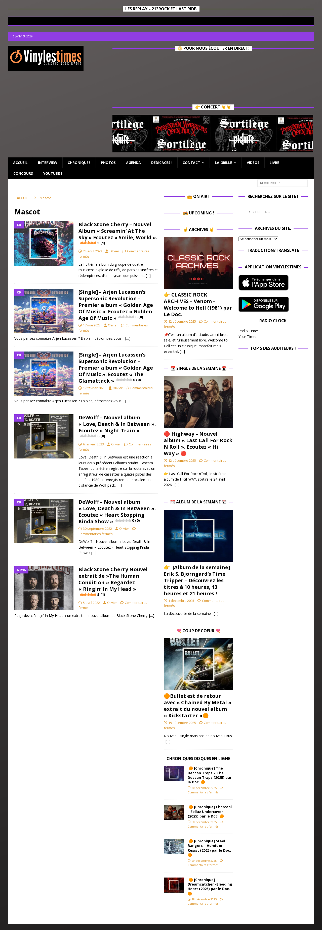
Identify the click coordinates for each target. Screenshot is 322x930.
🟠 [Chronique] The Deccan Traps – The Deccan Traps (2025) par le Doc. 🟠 (209, 775)
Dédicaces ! (161, 162)
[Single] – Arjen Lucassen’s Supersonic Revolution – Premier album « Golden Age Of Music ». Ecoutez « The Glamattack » (115, 367)
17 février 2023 (94, 388)
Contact (191, 162)
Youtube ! (52, 173)
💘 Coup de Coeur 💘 (198, 630)
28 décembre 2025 (204, 899)
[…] (148, 275)
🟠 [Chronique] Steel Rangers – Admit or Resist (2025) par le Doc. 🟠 (209, 848)
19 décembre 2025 (182, 722)
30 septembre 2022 (97, 528)
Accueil (20, 162)
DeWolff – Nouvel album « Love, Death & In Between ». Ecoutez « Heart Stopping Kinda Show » (117, 511)
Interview (47, 162)
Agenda (133, 162)
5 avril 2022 (91, 602)
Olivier (114, 251)
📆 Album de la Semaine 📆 (198, 502)
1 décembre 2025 (181, 600)
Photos (108, 162)
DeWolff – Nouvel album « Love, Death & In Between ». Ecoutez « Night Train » (117, 426)
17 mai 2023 (92, 325)
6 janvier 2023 (93, 444)
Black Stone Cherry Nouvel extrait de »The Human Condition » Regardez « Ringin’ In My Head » (113, 581)
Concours (23, 173)
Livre (274, 162)
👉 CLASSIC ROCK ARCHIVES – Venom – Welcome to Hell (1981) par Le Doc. (198, 304)
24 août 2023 (92, 251)
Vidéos (253, 162)
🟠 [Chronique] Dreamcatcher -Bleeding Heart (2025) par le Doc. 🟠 (210, 886)
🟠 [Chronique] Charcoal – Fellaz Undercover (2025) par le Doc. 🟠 (210, 811)
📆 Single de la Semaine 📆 (198, 368)
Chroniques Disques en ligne (198, 758)
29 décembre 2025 (204, 860)
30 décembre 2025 (204, 788)
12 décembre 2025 (182, 321)
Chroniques (79, 162)
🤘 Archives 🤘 (198, 229)
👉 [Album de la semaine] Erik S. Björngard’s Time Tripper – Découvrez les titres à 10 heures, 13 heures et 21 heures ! (197, 580)
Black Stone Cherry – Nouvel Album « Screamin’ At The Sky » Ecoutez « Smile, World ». (117, 233)
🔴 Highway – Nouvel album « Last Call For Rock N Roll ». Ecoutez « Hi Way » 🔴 (198, 443)
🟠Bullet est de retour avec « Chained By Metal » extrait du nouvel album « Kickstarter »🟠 (197, 705)
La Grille (223, 162)
